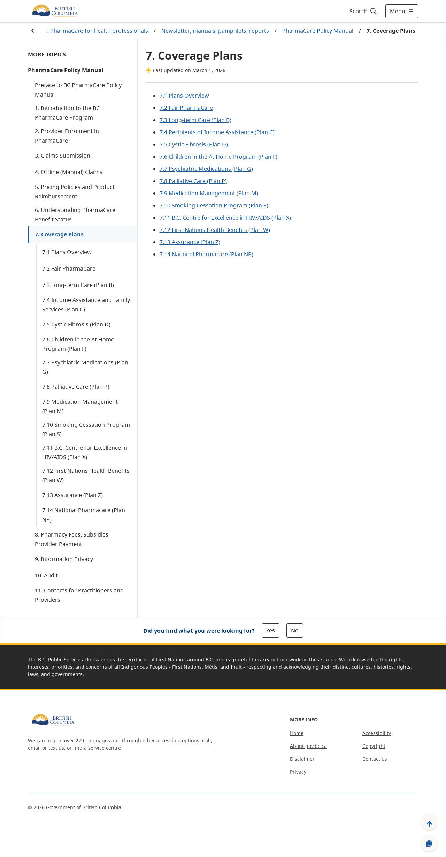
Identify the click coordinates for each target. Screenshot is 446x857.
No (295, 630)
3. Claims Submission (62, 155)
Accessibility (376, 733)
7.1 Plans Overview (67, 252)
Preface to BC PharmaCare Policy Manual (78, 89)
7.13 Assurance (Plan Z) (72, 495)
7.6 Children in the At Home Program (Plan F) (78, 343)
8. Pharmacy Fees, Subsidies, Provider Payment (72, 539)
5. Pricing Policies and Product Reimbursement (75, 191)
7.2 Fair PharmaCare (68, 268)
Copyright (373, 746)
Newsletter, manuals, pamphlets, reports (215, 31)
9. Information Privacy (64, 559)
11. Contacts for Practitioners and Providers (79, 595)
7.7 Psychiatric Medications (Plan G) (85, 367)
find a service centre (97, 747)
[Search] (363, 11)
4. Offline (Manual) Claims (68, 172)
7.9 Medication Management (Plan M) (80, 406)
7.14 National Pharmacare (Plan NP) (83, 514)
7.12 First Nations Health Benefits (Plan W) (86, 475)
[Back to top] (429, 821)
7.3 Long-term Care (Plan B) (78, 285)
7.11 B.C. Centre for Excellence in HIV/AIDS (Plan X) (84, 452)
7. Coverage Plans (59, 234)
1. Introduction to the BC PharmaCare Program (67, 112)
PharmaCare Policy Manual (317, 31)
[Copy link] (429, 843)
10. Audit (46, 575)
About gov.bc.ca (308, 746)
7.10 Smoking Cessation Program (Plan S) (86, 429)
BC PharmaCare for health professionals (95, 31)
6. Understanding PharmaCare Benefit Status (75, 214)
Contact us (374, 759)
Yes (270, 630)
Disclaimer (302, 759)
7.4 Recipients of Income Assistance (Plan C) (217, 132)
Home (296, 733)
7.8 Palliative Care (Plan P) (75, 386)
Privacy (298, 771)
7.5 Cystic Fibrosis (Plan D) (76, 324)
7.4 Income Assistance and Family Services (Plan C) (86, 304)
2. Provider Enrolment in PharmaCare (67, 135)
